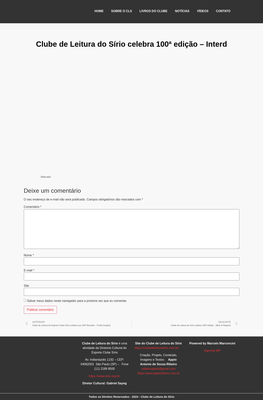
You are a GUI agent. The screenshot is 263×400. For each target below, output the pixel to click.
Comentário (32, 206)
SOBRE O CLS (121, 11)
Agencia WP (212, 350)
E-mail (29, 270)
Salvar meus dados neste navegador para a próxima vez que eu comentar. (77, 300)
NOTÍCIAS (182, 11)
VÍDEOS (202, 11)
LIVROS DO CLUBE (154, 11)
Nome (29, 255)
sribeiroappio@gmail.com (158, 368)
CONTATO (223, 11)
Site (26, 285)
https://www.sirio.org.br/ (104, 376)
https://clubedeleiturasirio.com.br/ (157, 348)
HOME (99, 11)
